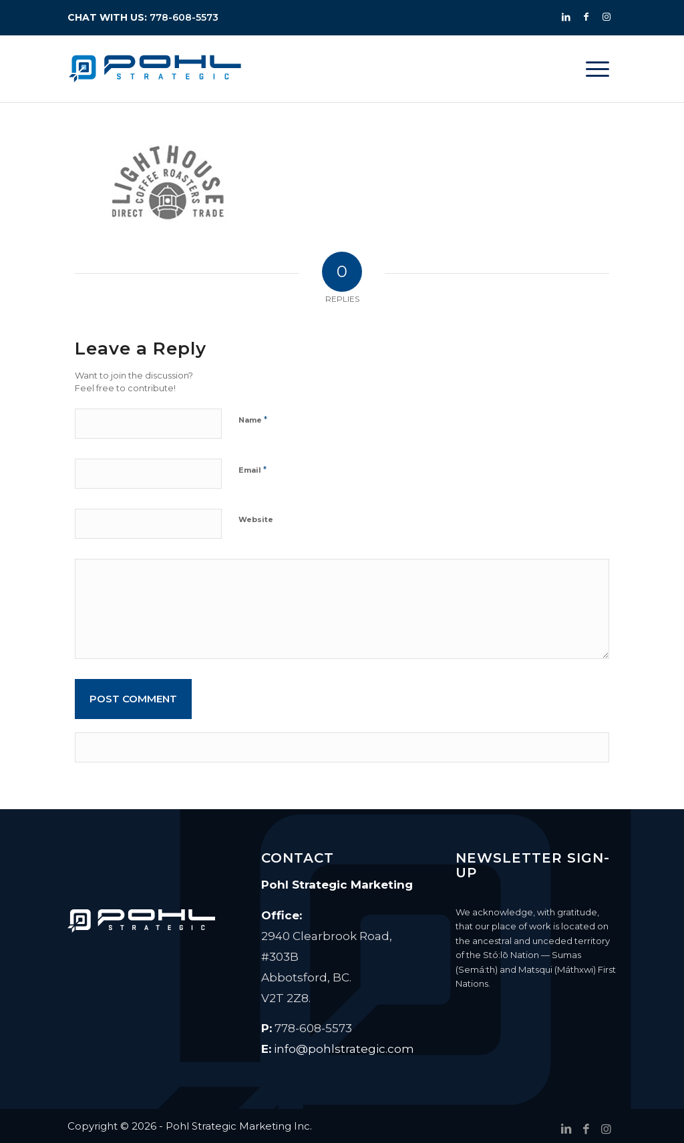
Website (255, 519)
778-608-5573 (184, 17)
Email (252, 469)
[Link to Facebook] (586, 17)
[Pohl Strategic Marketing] (154, 68)
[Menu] (597, 68)
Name (252, 419)
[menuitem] (597, 68)
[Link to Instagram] (606, 17)
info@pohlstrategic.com (344, 1049)
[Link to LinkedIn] (566, 17)
